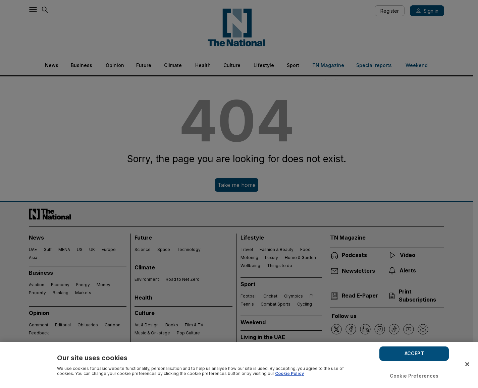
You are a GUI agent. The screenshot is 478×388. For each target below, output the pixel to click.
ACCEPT (414, 353)
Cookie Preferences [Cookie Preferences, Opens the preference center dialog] (414, 376)
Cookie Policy (289, 373)
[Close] (467, 364)
